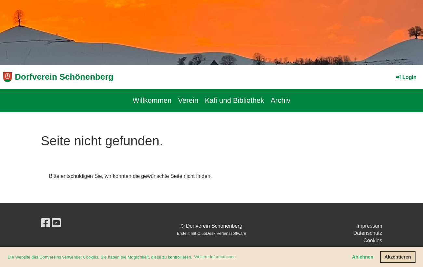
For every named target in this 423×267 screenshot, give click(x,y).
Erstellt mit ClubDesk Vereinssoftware (211, 233)
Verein (188, 100)
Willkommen (152, 100)
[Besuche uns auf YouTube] (56, 223)
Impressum (369, 226)
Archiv (280, 100)
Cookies (373, 240)
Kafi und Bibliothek (234, 100)
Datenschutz (367, 233)
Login (405, 77)
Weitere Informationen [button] (215, 256)
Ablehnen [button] (363, 257)
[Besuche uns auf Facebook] (45, 223)
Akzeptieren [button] (398, 257)
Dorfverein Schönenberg (64, 77)
